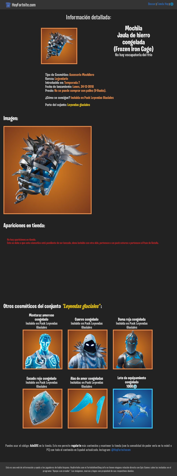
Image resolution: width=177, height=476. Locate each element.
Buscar (151, 4)
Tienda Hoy (163, 4)
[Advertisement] (88, 274)
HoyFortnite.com (24, 5)
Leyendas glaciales (78, 105)
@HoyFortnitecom (121, 450)
